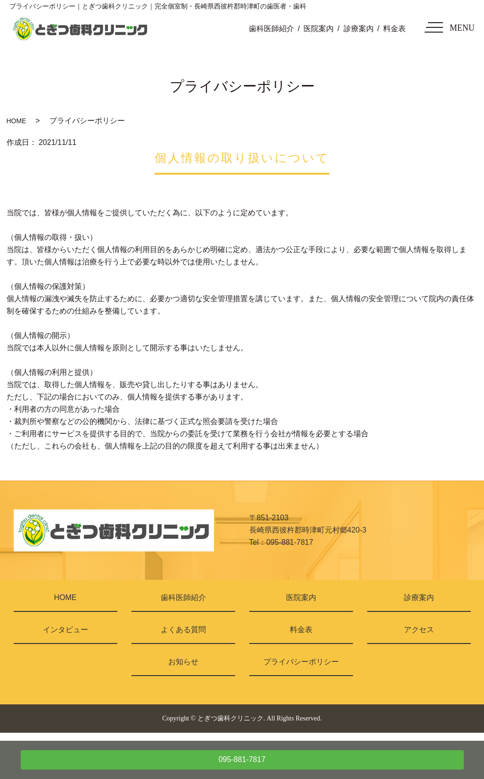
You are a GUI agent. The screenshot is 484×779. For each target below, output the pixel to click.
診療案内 (359, 29)
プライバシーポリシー (301, 662)
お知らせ (183, 662)
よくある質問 (183, 630)
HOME (16, 121)
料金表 (394, 29)
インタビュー (65, 630)
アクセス (419, 630)
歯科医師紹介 (271, 29)
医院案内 (319, 29)
